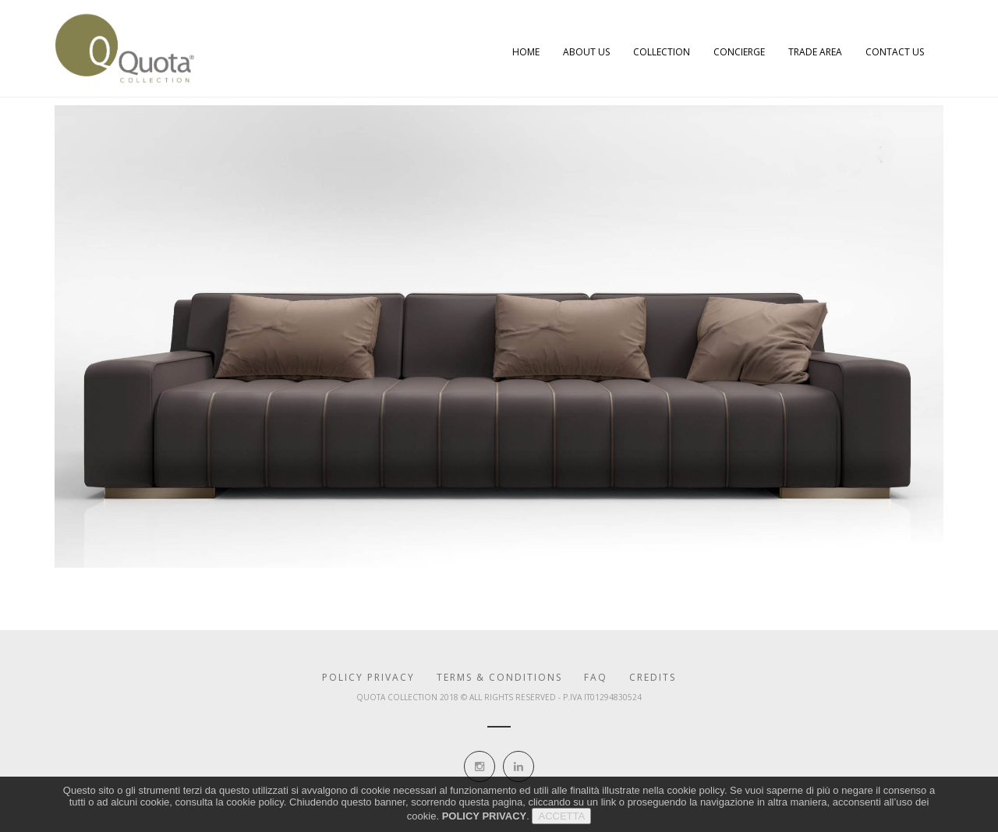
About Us (586, 51)
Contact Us (894, 51)
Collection (661, 51)
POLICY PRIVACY (484, 821)
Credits (652, 677)
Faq (595, 677)
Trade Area (815, 51)
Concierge (739, 51)
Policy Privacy (368, 677)
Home (526, 51)
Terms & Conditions (499, 677)
